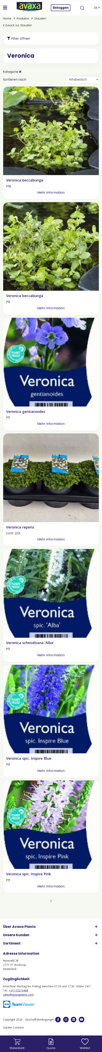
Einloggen (60, 8)
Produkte (23, 18)
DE (97, 8)
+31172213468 (18, 990)
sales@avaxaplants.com (18, 994)
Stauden (40, 18)
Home (7, 18)
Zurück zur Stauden (17, 25)
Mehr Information (51, 192)
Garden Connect (13, 1027)
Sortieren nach (14, 79)
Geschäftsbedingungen (40, 1019)
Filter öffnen (18, 38)
